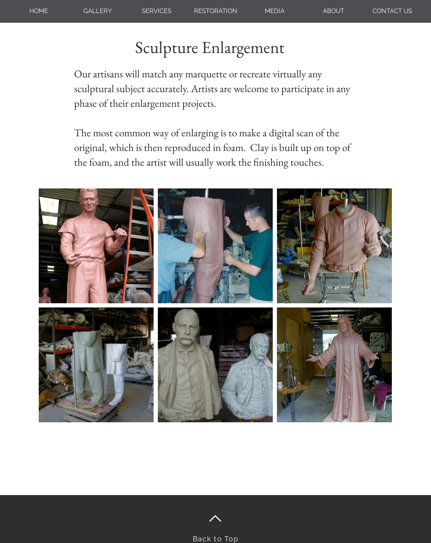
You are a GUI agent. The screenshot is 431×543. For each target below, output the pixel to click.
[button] (156, 11)
